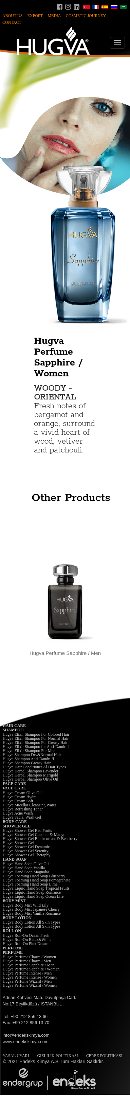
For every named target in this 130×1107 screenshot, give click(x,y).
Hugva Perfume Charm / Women (29, 957)
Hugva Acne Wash (18, 813)
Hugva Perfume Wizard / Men (27, 981)
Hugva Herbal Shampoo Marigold (30, 775)
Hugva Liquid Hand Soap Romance (32, 892)
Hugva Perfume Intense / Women (30, 977)
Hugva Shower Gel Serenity (26, 851)
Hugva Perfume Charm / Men (27, 961)
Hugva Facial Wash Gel (22, 817)
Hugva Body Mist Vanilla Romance (32, 913)
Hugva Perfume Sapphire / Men (29, 965)
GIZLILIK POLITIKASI (57, 1056)
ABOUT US (12, 15)
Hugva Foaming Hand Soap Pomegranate (36, 880)
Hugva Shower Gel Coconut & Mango (34, 835)
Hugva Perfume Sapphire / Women (31, 969)
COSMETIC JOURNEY (86, 15)
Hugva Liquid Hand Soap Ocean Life (33, 896)
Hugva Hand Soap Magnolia (26, 872)
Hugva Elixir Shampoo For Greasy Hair (35, 742)
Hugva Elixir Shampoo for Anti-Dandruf (36, 747)
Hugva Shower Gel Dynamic (26, 847)
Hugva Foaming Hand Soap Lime (30, 884)
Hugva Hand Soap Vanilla (24, 868)
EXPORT (35, 15)
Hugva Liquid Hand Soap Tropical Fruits (36, 888)
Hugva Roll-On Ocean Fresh (26, 935)
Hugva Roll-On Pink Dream (26, 944)
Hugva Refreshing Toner (23, 809)
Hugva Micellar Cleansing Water (29, 805)
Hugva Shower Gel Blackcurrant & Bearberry (40, 839)
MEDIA (54, 15)
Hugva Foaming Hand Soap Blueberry (34, 876)
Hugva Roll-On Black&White (27, 940)
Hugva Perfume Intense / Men (27, 973)
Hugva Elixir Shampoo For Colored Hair (36, 734)
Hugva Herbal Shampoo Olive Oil (30, 779)
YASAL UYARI (16, 1056)
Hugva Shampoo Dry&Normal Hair (32, 755)
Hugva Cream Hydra (20, 797)
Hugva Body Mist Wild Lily (26, 905)
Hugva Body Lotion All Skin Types (31, 922)
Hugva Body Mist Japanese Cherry (31, 909)
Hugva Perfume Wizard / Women (30, 985)
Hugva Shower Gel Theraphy (27, 855)
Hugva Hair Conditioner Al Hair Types (34, 767)
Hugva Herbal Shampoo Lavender (30, 771)
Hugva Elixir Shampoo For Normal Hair (36, 738)
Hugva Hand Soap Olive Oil (26, 864)
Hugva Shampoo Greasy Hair (27, 763)
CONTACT (11, 22)
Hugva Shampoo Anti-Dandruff (28, 759)
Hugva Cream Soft (18, 801)
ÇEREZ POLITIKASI (104, 1056)
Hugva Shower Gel (18, 843)
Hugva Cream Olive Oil (22, 793)
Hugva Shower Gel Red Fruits (27, 830)
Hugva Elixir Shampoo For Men (29, 751)
